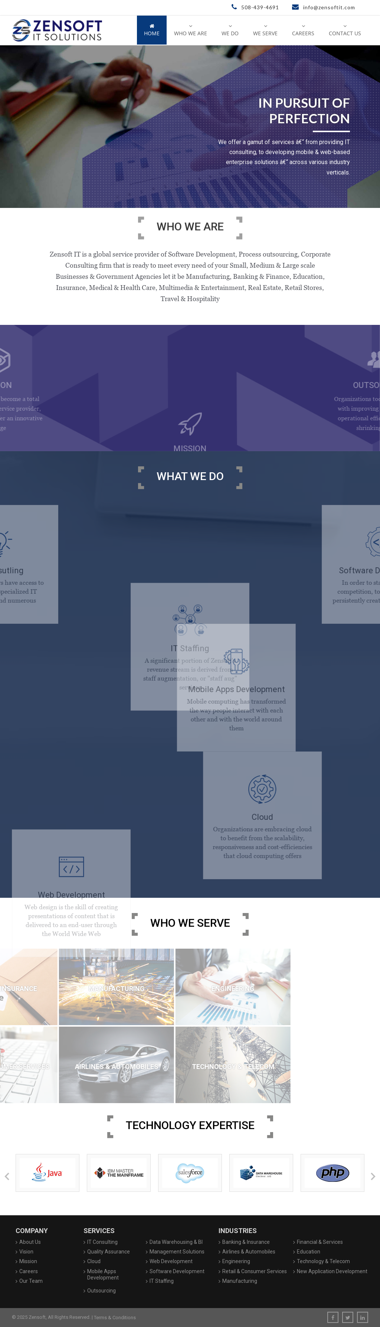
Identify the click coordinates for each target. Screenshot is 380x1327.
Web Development (171, 1261)
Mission (28, 1261)
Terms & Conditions (115, 1317)
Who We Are (190, 30)
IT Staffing (162, 1281)
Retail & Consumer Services (254, 1271)
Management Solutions (177, 1252)
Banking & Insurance (246, 1242)
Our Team (31, 1281)
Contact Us (345, 30)
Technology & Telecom (323, 1261)
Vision (26, 1252)
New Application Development (332, 1271)
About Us (30, 1242)
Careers (303, 30)
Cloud (94, 1261)
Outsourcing (101, 1291)
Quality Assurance (108, 1252)
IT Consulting (102, 1242)
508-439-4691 (255, 7)
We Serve (265, 30)
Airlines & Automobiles (248, 1252)
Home (152, 30)
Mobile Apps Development (103, 1274)
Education (308, 1252)
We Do (230, 30)
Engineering (236, 1261)
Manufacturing (239, 1281)
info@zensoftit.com (323, 7)
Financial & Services (320, 1242)
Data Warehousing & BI (176, 1242)
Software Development (177, 1271)
